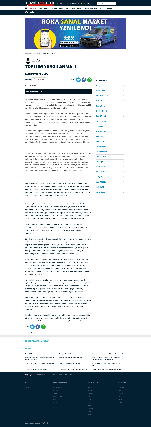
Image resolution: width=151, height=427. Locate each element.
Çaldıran (90, 393)
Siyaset (55, 390)
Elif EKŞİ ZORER (101, 111)
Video (120, 390)
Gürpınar (90, 408)
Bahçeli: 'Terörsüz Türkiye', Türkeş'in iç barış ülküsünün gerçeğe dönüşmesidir (106, 358)
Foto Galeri (122, 387)
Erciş (89, 402)
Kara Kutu (99, 136)
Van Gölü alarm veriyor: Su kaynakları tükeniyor (40, 363)
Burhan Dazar (101, 101)
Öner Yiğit (99, 162)
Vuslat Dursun (101, 192)
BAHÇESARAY (76, 8)
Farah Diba (99, 126)
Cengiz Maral (100, 106)
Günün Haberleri (58, 396)
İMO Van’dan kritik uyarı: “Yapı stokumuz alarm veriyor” (106, 364)
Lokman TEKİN (101, 146)
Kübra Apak (100, 141)
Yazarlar (28, 53)
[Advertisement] (12, 42)
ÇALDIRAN (93, 8)
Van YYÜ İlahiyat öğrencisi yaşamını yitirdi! (38, 354)
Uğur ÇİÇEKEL (101, 182)
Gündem (28, 348)
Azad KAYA (61, 374)
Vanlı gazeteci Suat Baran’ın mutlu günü (71, 354)
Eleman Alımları (58, 387)
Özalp (89, 414)
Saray (89, 411)
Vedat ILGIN (100, 187)
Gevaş (90, 405)
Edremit (90, 399)
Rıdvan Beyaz (36, 53)
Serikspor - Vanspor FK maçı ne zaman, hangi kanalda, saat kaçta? (39, 358)
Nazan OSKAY (101, 157)
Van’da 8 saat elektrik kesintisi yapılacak (71, 357)
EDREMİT (61, 8)
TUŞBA (54, 8)
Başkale (90, 390)
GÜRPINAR (108, 8)
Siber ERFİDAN (101, 172)
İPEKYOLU (47, 8)
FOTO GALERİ (74, 3)
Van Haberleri (29, 387)
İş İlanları (121, 393)
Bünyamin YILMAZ (102, 96)
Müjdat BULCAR (101, 151)
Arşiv (120, 396)
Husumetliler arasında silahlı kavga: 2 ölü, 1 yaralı (107, 354)
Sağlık (55, 393)
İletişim (121, 402)
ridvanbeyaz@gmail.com (38, 61)
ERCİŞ (68, 8)
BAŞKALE (86, 8)
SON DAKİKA (33, 8)
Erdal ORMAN (101, 116)
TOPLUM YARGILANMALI (48, 53)
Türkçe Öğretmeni (102, 177)
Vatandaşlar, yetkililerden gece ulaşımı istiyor (73, 369)
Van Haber (34, 333)
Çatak (89, 396)
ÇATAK (101, 8)
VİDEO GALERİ (86, 3)
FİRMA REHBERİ (62, 3)
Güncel (55, 399)
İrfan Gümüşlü (101, 131)
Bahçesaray (91, 387)
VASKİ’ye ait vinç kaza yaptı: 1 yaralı (36, 369)
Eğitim (55, 402)
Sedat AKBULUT (101, 167)
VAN (40, 8)
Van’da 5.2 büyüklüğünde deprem (69, 363)
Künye (120, 399)
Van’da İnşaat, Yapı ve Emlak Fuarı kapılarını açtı (107, 369)
